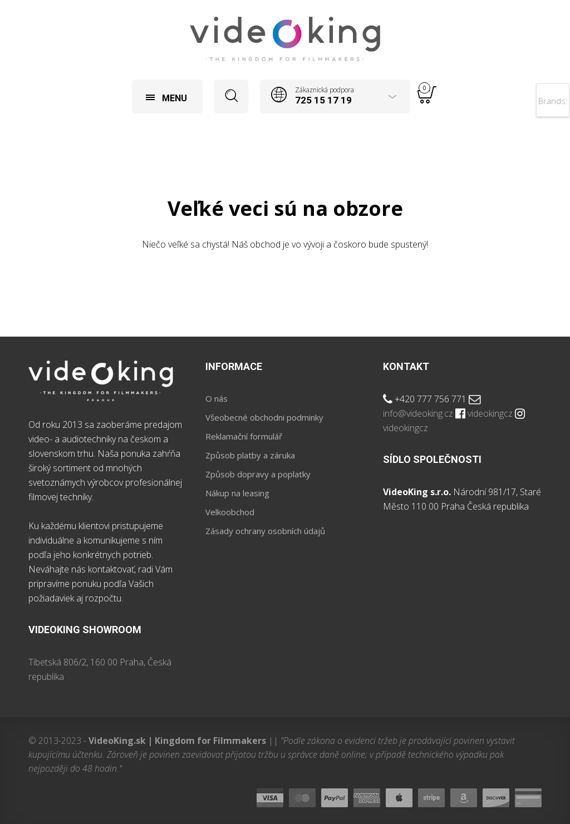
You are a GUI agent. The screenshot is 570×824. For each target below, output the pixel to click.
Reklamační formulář (243, 436)
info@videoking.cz (418, 413)
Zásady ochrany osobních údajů (265, 530)
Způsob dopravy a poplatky (258, 474)
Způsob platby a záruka (250, 455)
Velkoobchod (229, 511)
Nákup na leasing (237, 493)
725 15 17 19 (323, 100)
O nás (216, 398)
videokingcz (490, 413)
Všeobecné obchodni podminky (264, 417)
